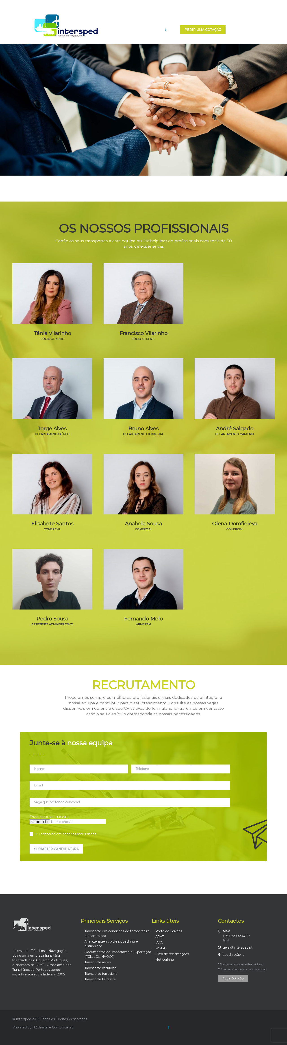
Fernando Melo (143, 618)
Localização (232, 955)
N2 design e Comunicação (52, 1027)
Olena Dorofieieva (234, 523)
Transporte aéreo (98, 962)
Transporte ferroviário (101, 974)
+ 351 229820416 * (236, 936)
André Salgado (234, 428)
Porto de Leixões (168, 931)
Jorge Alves (52, 428)
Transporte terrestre (100, 979)
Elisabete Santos (52, 523)
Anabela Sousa (143, 523)
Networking (164, 960)
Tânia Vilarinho (52, 333)
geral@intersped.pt (237, 947)
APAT (159, 937)
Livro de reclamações (172, 954)
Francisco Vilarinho (143, 333)
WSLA (160, 948)
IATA (159, 943)
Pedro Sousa (52, 618)
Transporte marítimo (100, 968)
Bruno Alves (143, 428)
